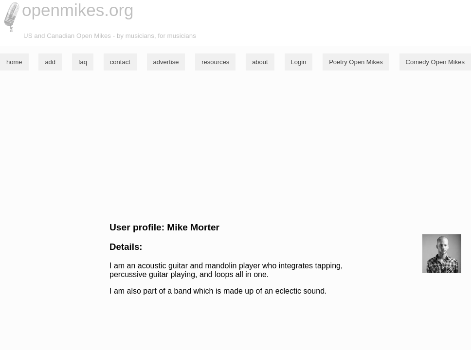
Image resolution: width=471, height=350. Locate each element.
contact (120, 62)
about (260, 62)
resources (215, 62)
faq (82, 62)
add (50, 62)
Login (299, 62)
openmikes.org (78, 9)
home (14, 62)
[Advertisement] (235, 146)
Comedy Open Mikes (435, 62)
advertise (166, 62)
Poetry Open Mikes (356, 62)
